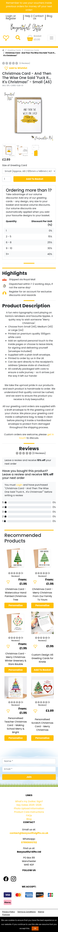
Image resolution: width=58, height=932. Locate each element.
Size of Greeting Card (14, 165)
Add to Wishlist (15, 68)
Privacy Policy (8, 911)
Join (29, 777)
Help (27, 16)
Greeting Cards (14, 50)
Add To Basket (34, 179)
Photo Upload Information (29, 808)
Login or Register (11, 17)
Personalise (16, 605)
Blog (49, 16)
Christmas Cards (31, 50)
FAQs (29, 815)
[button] (6, 116)
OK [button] (35, 928)
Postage (6, 914)
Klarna (41, 911)
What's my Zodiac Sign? (29, 801)
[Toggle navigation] (51, 38)
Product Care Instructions (29, 812)
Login (19, 485)
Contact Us (38, 17)
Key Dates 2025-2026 (28, 805)
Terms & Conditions (26, 911)
